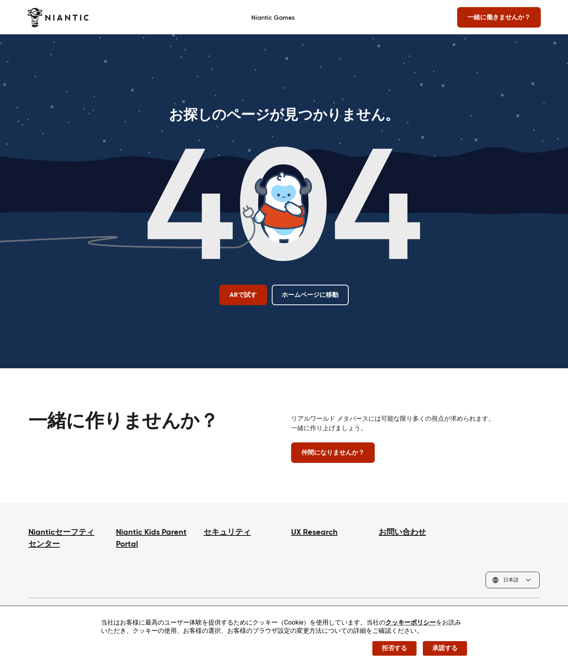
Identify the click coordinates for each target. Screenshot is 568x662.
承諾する (445, 648)
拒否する (394, 648)
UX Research (314, 532)
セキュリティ (227, 532)
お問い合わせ (402, 532)
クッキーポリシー (410, 622)
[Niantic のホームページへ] (59, 17)
